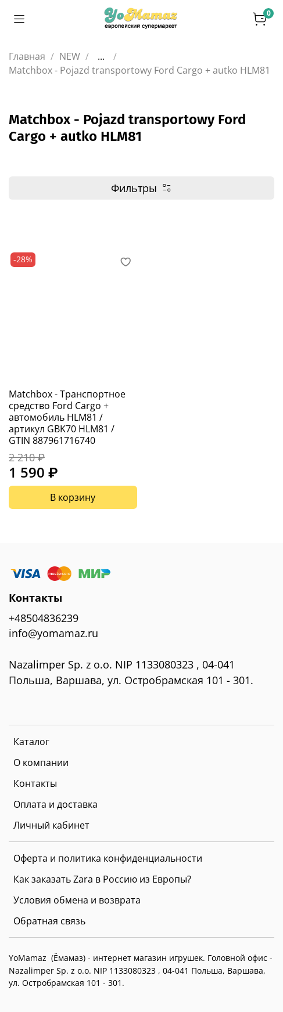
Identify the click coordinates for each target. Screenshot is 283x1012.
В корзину (72, 497)
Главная (27, 56)
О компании (41, 762)
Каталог (31, 741)
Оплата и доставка (55, 804)
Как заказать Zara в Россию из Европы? (102, 879)
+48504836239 (43, 618)
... (101, 56)
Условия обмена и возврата (77, 900)
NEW (69, 56)
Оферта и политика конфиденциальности (107, 858)
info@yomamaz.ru (53, 633)
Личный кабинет (51, 825)
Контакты (35, 783)
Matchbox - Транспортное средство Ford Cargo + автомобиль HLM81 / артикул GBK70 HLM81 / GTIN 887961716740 (67, 417)
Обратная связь (49, 921)
